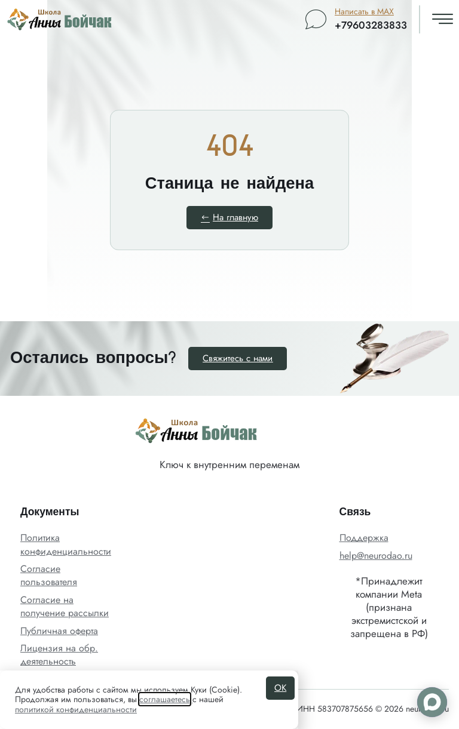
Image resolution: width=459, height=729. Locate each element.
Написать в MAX (364, 11)
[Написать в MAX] (315, 19)
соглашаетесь (164, 699)
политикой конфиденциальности (76, 709)
